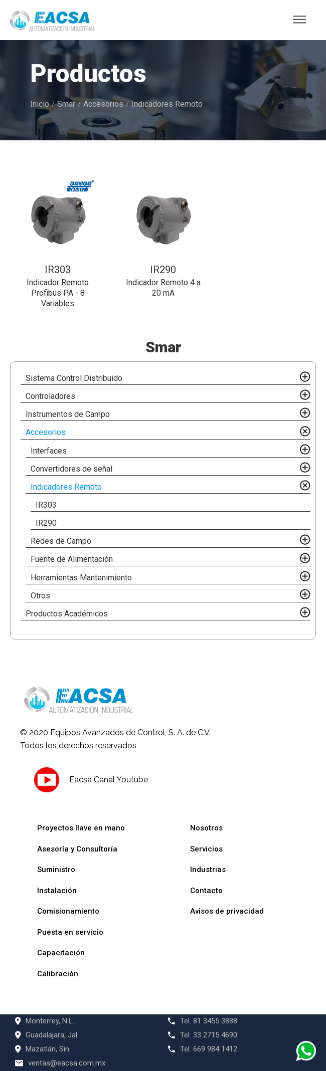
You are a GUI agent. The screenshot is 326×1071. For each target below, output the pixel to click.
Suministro (56, 869)
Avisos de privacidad (227, 911)
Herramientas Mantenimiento (81, 577)
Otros (40, 595)
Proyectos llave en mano (81, 827)
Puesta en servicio (70, 932)
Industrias (208, 869)
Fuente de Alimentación (72, 559)
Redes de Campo (61, 541)
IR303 (46, 505)
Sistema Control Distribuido (74, 378)
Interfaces (49, 451)
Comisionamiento (68, 911)
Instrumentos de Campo (68, 414)
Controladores (50, 396)
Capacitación (61, 952)
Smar (66, 104)
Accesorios (103, 104)
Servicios (206, 848)
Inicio (39, 104)
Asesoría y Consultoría (77, 848)
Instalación (57, 890)
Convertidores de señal (71, 469)
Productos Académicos (67, 613)
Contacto (206, 890)
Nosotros (206, 827)
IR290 (46, 523)
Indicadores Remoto (167, 104)
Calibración (57, 973)
